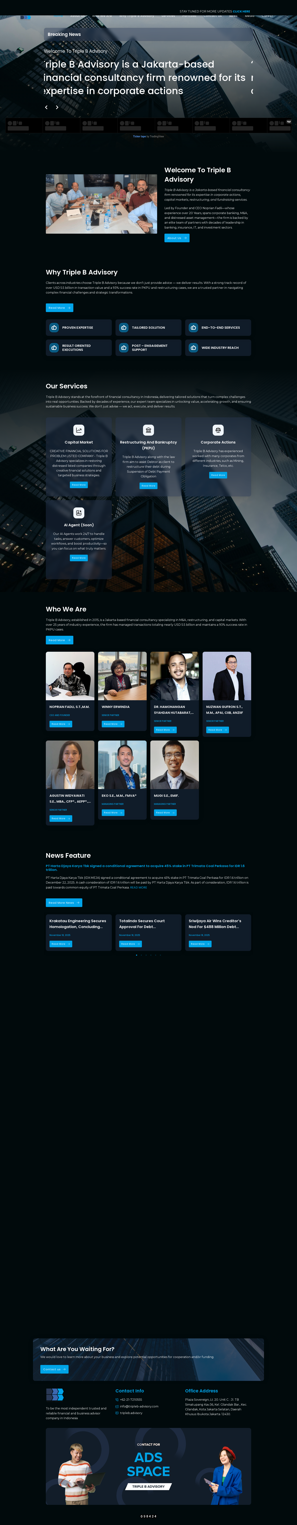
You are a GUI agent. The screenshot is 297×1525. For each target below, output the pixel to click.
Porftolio (189, 16)
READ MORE (138, 887)
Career (267, 16)
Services (168, 16)
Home (58, 16)
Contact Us (213, 16)
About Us (77, 16)
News (233, 16)
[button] (46, 107)
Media (249, 16)
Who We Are (102, 16)
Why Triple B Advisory (136, 16)
